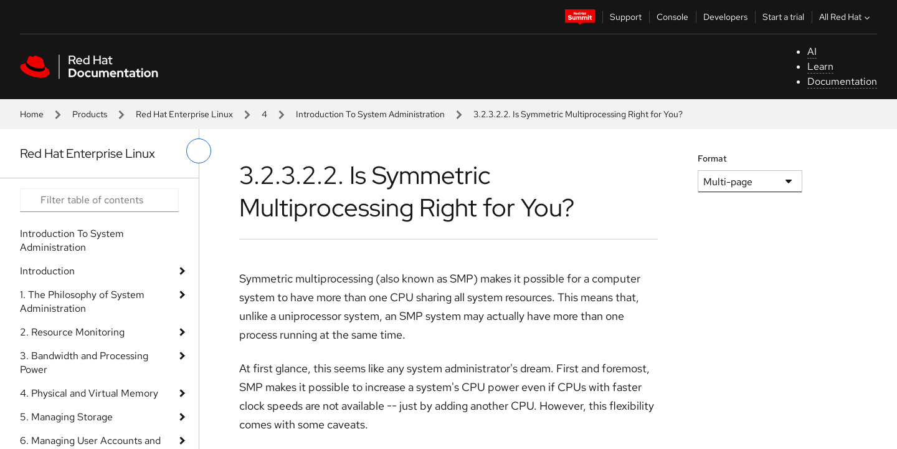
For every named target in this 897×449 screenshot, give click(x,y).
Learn (820, 66)
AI (812, 51)
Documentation (842, 81)
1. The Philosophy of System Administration (82, 301)
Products (89, 114)
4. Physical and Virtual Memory (89, 393)
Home (32, 114)
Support (626, 16)
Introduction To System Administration (370, 114)
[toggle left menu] (198, 150)
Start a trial (783, 16)
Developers (725, 16)
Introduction (47, 271)
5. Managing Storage (66, 416)
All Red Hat (846, 16)
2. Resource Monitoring (72, 332)
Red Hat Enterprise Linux (184, 114)
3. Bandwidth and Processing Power (84, 362)
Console (672, 16)
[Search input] (99, 200)
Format (712, 158)
